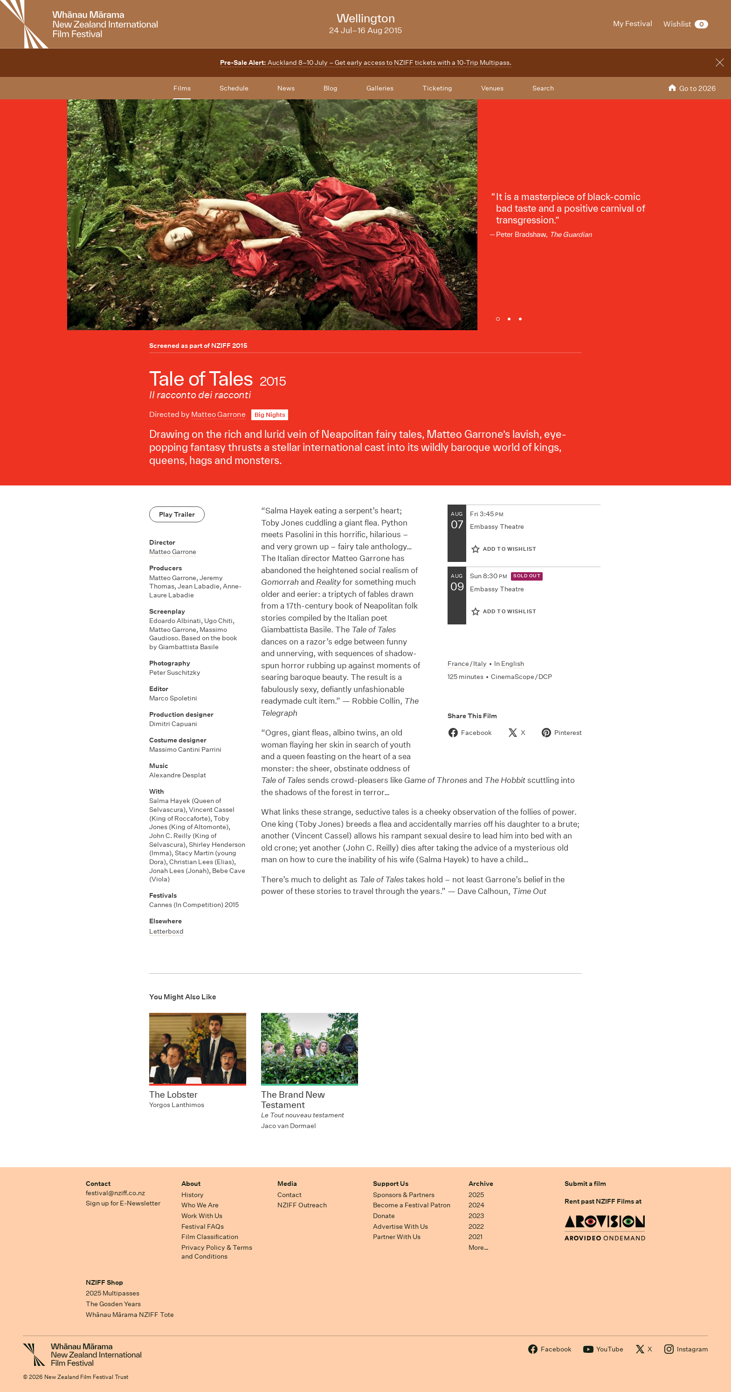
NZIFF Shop (104, 1282)
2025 (476, 1195)
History (192, 1195)
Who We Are (200, 1205)
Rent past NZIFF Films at (603, 1201)
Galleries (379, 88)
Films (182, 88)
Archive (481, 1183)
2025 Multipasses (112, 1293)
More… (479, 1247)
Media (287, 1183)
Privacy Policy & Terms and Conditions (216, 1251)
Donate (384, 1216)
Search (543, 88)
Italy (480, 663)
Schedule (234, 88)
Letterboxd (166, 931)
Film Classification (209, 1237)
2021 (476, 1237)
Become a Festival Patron (411, 1205)
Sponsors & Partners (403, 1195)
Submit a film (585, 1183)
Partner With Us (397, 1237)
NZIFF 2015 (229, 345)
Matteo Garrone (218, 414)
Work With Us (201, 1216)
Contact (98, 1183)
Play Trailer (177, 514)
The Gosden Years (113, 1304)
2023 (476, 1216)
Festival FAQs (202, 1226)
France (458, 663)
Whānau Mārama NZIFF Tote (130, 1314)
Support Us (390, 1183)
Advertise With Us (400, 1226)
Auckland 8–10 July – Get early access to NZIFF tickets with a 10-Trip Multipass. (365, 62)
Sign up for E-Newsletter (123, 1203)
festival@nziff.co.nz (115, 1193)
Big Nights (270, 415)
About (190, 1183)
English (512, 663)
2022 (476, 1226)
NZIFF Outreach (302, 1205)
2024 (476, 1205)
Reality (328, 582)
